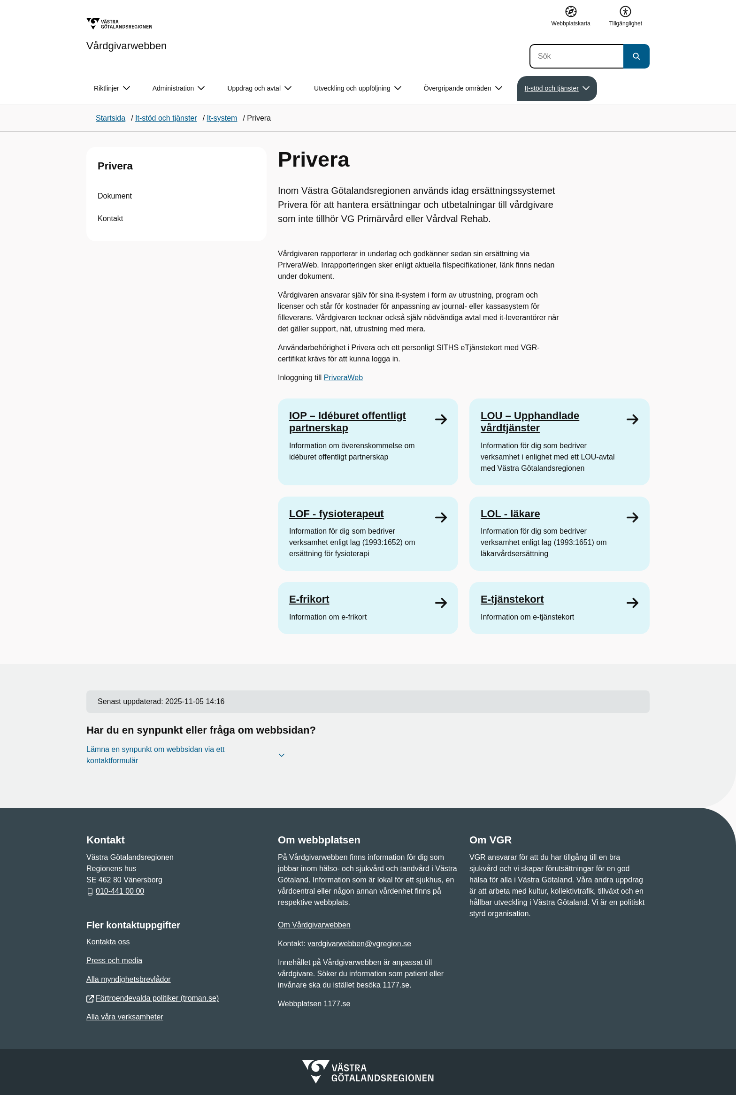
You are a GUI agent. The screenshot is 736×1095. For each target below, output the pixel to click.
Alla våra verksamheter (124, 1017)
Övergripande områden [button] (463, 88)
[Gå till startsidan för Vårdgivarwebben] (126, 34)
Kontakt (110, 218)
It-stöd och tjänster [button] (557, 88)
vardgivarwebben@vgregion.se (359, 944)
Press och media (114, 961)
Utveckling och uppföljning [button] (357, 88)
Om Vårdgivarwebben (314, 925)
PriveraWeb (343, 378)
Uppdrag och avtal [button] (259, 88)
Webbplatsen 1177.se (314, 1004)
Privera (115, 166)
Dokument (115, 196)
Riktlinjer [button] (112, 88)
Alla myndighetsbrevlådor (128, 979)
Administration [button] (179, 88)
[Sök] (576, 56)
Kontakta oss (108, 942)
